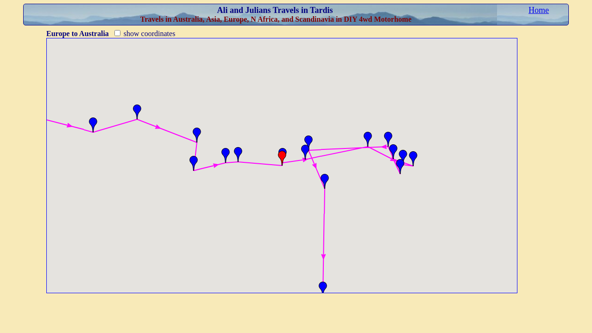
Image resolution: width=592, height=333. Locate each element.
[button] (93, 124)
